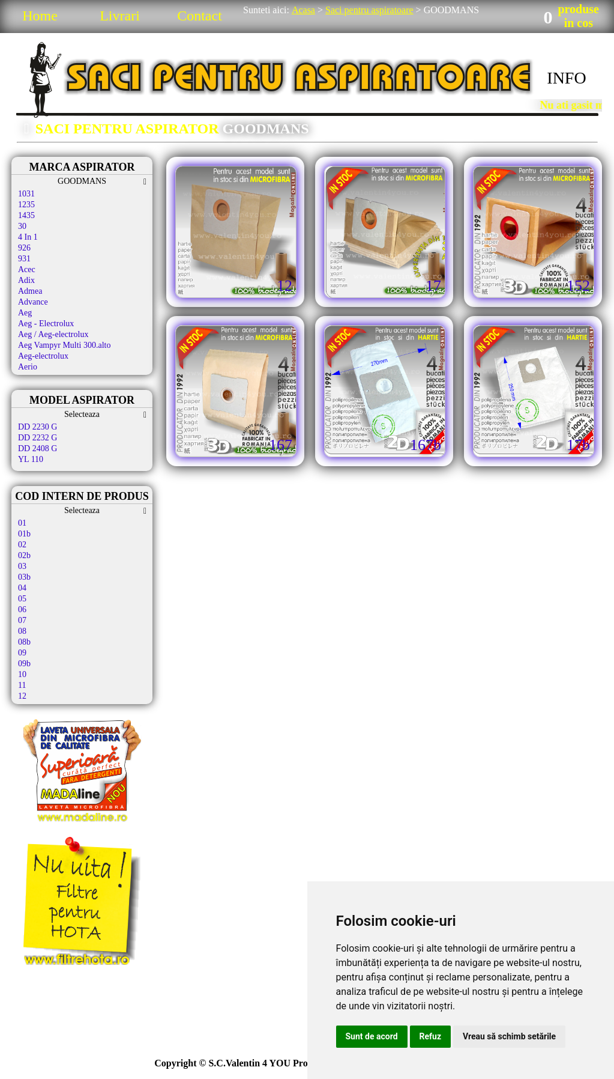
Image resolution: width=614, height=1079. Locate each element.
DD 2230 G (37, 426)
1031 (26, 193)
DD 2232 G (37, 437)
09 (22, 652)
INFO (566, 77)
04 (22, 587)
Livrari (120, 15)
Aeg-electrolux (43, 355)
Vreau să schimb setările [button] (509, 1036)
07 (22, 620)
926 (24, 247)
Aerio (27, 366)
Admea (30, 291)
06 (22, 609)
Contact (199, 15)
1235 (26, 204)
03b (24, 577)
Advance (33, 301)
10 (22, 674)
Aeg (25, 312)
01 (22, 522)
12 (22, 696)
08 (22, 631)
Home (40, 15)
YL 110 (30, 459)
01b (24, 533)
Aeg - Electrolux (46, 323)
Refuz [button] (431, 1036)
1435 (26, 215)
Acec (26, 269)
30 (22, 226)
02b (24, 555)
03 (22, 566)
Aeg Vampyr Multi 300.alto (64, 345)
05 (22, 598)
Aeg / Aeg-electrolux (53, 334)
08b (24, 641)
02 (22, 544)
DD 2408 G (37, 448)
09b (24, 663)
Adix (26, 280)
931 (24, 258)
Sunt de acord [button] (372, 1036)
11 (22, 685)
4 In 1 (28, 237)
